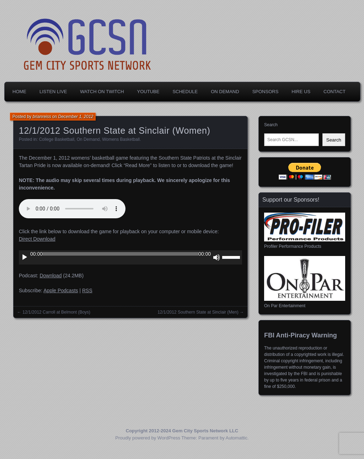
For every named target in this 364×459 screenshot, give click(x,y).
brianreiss (42, 116)
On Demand (225, 91)
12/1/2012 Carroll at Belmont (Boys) (56, 312)
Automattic (236, 438)
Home (19, 91)
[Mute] (216, 257)
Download (50, 275)
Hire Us (300, 91)
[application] (130, 257)
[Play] (24, 257)
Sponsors (265, 91)
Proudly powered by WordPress (147, 438)
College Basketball (56, 139)
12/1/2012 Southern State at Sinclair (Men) (197, 312)
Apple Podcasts (60, 290)
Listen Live (53, 91)
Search (271, 124)
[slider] (120, 254)
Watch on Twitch (102, 91)
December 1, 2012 (75, 116)
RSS (87, 290)
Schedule (185, 91)
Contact (334, 91)
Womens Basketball (121, 139)
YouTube (148, 91)
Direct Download (37, 239)
